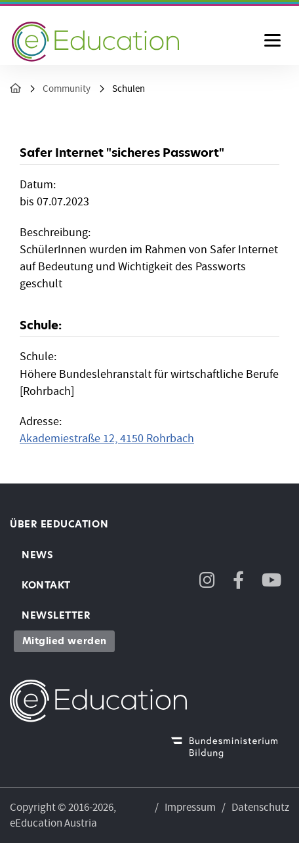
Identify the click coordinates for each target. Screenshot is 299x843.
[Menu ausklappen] (272, 41)
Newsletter (56, 615)
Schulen (128, 89)
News (37, 555)
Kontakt (46, 585)
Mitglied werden (64, 641)
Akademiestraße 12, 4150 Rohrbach (107, 438)
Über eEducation (59, 524)
